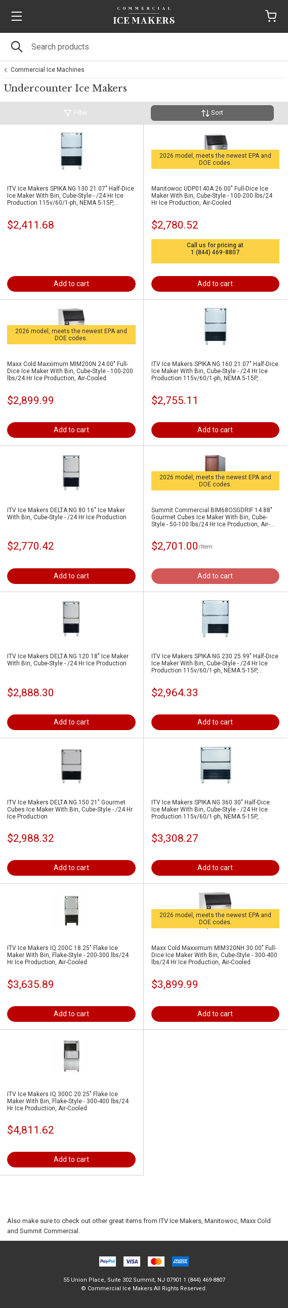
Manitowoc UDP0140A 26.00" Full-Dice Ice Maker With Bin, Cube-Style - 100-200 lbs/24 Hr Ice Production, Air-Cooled (211, 195)
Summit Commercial (49, 1231)
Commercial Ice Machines (48, 69)
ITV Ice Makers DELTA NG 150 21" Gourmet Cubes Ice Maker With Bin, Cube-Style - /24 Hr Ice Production (70, 809)
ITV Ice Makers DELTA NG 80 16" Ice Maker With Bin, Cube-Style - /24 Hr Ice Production (67, 514)
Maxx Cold (255, 1221)
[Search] (144, 47)
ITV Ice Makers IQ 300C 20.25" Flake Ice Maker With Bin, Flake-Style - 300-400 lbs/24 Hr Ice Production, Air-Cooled (68, 1101)
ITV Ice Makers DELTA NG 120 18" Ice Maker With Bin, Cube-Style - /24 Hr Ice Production (68, 660)
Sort (212, 113)
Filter (76, 113)
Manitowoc (220, 1221)
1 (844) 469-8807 (215, 252)
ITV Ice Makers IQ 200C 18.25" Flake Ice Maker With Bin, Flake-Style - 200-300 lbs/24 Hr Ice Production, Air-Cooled (68, 955)
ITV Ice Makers (180, 1221)
